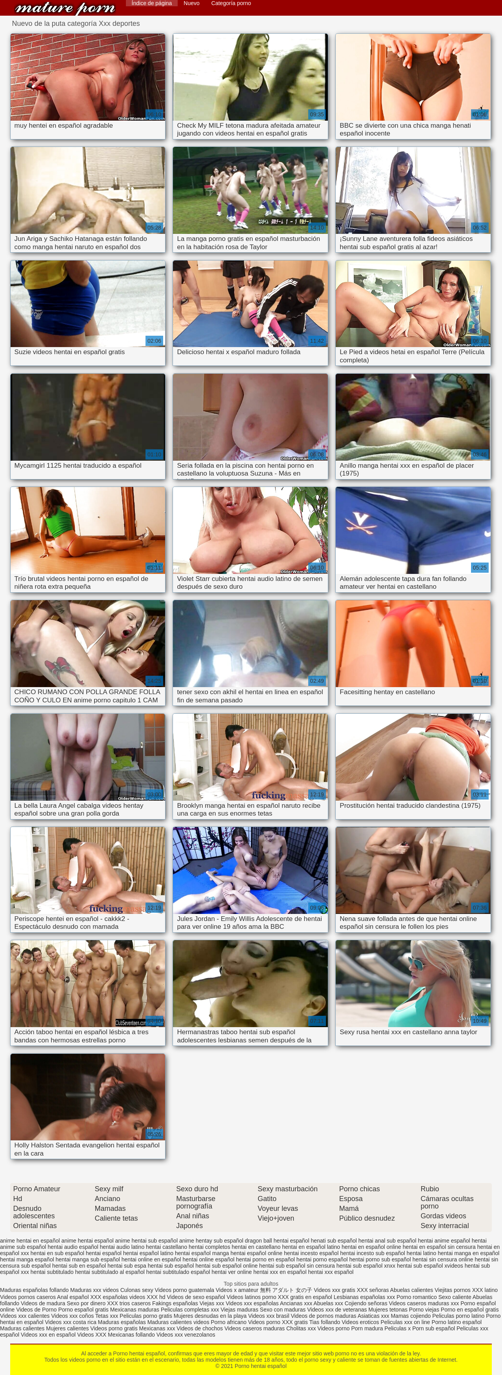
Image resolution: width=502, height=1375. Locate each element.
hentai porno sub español (380, 1259)
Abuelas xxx (328, 1303)
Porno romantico (417, 1297)
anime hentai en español (30, 1241)
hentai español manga (202, 1253)
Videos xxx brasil (268, 1316)
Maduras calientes (22, 1328)
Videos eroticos (360, 1322)
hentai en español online (371, 1247)
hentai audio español (72, 1247)
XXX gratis (295, 1322)
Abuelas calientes (411, 1290)
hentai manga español (27, 1259)
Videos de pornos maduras (323, 1316)
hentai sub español (171, 1266)
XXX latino (485, 1290)
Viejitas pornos (453, 1290)
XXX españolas (109, 1297)
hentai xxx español (330, 1272)
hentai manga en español (468, 1253)
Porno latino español (456, 1322)
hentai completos (209, 1247)
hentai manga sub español (88, 1259)
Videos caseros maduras (254, 1328)
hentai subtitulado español (178, 1272)
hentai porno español (322, 1259)
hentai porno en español (265, 1259)
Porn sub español (433, 1328)
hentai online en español (151, 1259)
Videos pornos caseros (28, 1297)
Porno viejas (424, 1309)
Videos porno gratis (113, 1328)
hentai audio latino (122, 1247)
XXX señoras (373, 1290)
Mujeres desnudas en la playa (210, 1316)
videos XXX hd (147, 1297)
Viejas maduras (239, 1309)
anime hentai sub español (146, 1241)
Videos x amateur (237, 1290)
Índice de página (152, 3)
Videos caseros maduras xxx (424, 1303)
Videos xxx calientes (25, 1316)
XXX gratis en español (305, 1297)
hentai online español (208, 1259)
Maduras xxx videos (94, 1290)
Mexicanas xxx (157, 1328)
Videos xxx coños (72, 1316)
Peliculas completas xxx (190, 1309)
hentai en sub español (57, 1253)
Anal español (73, 1297)
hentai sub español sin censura (297, 1266)
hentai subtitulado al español (109, 1272)
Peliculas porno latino (458, 1316)
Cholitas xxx (301, 1328)
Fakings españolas (175, 1303)
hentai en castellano (256, 1247)
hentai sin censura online (443, 1259)
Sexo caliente (454, 1297)
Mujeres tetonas (387, 1309)
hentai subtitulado (52, 1272)
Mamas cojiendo (411, 1316)
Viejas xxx (212, 1303)
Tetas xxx (106, 1316)
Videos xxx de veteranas (337, 1309)
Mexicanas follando (131, 1335)
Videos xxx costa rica (70, 1322)
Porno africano (229, 1322)
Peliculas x (397, 1328)
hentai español (104, 1253)
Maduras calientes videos (178, 1322)
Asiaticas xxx (373, 1316)
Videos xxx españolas (252, 1303)
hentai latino (422, 1253)
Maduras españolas (122, 1322)
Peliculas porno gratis (146, 1316)
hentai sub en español (79, 1266)
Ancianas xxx (296, 1303)
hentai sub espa (126, 1266)
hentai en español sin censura (439, 1247)
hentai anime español (444, 1241)
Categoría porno (231, 3)
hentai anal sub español (387, 1241)
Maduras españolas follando (34, 1290)
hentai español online (256, 1253)
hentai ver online (231, 1272)
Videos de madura (43, 1303)
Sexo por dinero (87, 1303)
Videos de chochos (200, 1328)
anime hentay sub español (211, 1241)
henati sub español (334, 1241)
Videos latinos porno (251, 1297)
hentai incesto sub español (372, 1253)
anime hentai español (87, 1241)
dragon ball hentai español (277, 1241)
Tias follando (325, 1322)
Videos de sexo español (197, 1297)
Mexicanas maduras (134, 1309)
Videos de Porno (36, 1309)
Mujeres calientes (67, 1328)
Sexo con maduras (283, 1309)
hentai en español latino (311, 1247)
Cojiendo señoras (366, 1303)
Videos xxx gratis (334, 1290)
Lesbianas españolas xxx (364, 1297)
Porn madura (367, 1328)
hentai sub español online (226, 1266)
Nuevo (191, 3)
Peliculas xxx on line (405, 1322)
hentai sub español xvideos (430, 1266)
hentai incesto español (311, 1253)
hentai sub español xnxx (365, 1266)
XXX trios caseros (129, 1303)
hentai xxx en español (279, 1272)
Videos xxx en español (48, 1335)
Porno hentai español (65, 9)
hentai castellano (166, 1247)
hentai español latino (148, 1253)
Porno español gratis (84, 1309)
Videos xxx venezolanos (185, 1335)
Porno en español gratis (470, 1309)
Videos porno (264, 1322)
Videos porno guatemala (185, 1290)
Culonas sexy (136, 1290)
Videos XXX (91, 1335)
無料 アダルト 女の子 (286, 1290)
